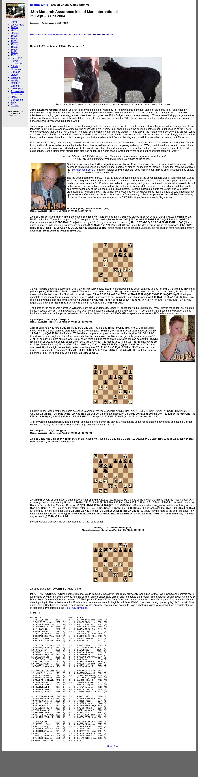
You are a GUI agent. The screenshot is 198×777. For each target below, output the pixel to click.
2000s (14, 33)
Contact (15, 105)
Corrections (17, 99)
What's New (17, 24)
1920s (14, 55)
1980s (14, 38)
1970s (14, 41)
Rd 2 (65, 34)
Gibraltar (15, 86)
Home (14, 22)
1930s (14, 52)
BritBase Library (15, 73)
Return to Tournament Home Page (43, 34)
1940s (14, 49)
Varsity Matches (15, 81)
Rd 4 (75, 34)
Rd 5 (80, 34)
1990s (14, 35)
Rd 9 (101, 34)
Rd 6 (86, 34)
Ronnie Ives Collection (17, 93)
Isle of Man (17, 88)
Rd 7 (91, 34)
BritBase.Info (39, 4)
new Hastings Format (82, 169)
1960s (14, 44)
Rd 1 (60, 34)
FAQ (13, 102)
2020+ (14, 27)
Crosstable (108, 34)
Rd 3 (70, 34)
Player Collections (17, 62)
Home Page (112, 772)
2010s (14, 30)
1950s (14, 47)
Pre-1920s (16, 58)
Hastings (15, 77)
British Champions (17, 67)
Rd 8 (96, 34)
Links (14, 97)
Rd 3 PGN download (76, 608)
